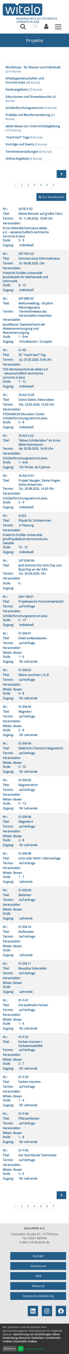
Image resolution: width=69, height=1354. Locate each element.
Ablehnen (10, 1348)
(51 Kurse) (30, 117)
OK (21, 1348)
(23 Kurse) (24, 89)
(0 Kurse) (24, 137)
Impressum (38, 1266)
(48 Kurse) (25, 80)
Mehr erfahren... (36, 1349)
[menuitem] (23, 26)
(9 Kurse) (31, 108)
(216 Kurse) (33, 69)
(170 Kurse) (33, 128)
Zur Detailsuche (51, 197)
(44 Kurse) (31, 99)
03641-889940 (37, 1238)
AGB (38, 1276)
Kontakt (38, 1256)
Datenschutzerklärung (38, 1296)
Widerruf (38, 1286)
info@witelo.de (39, 1242)
